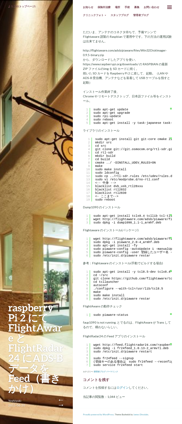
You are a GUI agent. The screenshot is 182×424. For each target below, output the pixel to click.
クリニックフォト (93, 15)
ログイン (122, 387)
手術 (127, 7)
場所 (117, 7)
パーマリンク (112, 371)
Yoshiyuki (14, 400)
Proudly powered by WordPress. (98, 414)
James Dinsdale (140, 414)
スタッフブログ (120, 15)
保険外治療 (104, 7)
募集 (136, 7)
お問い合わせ (151, 7)
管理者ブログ (141, 15)
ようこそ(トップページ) (21, 6)
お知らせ (88, 7)
